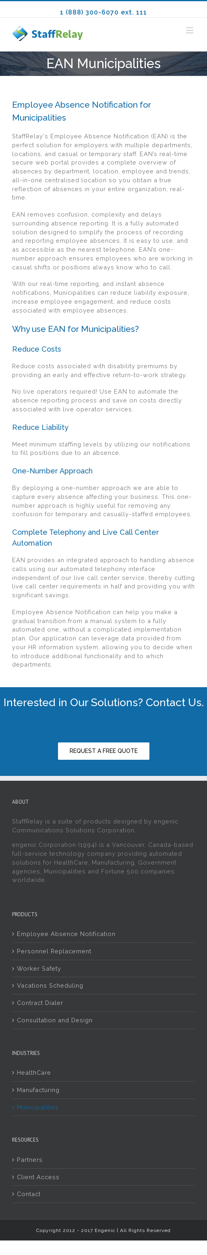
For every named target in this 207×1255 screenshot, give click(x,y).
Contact (29, 1193)
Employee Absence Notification (66, 933)
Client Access (38, 1177)
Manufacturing (38, 1089)
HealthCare (34, 1072)
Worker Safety (39, 968)
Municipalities (38, 1107)
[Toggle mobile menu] (190, 30)
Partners (30, 1159)
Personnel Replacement (54, 951)
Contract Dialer (40, 1002)
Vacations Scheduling (50, 985)
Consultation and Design (55, 1020)
